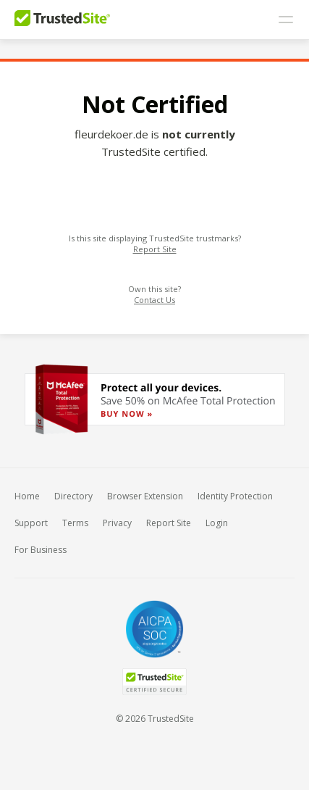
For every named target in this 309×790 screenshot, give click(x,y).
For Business (40, 550)
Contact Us (154, 299)
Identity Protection (235, 496)
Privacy (117, 523)
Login (217, 523)
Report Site (155, 249)
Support (31, 523)
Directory (73, 496)
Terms (75, 523)
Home (27, 496)
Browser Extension (145, 496)
